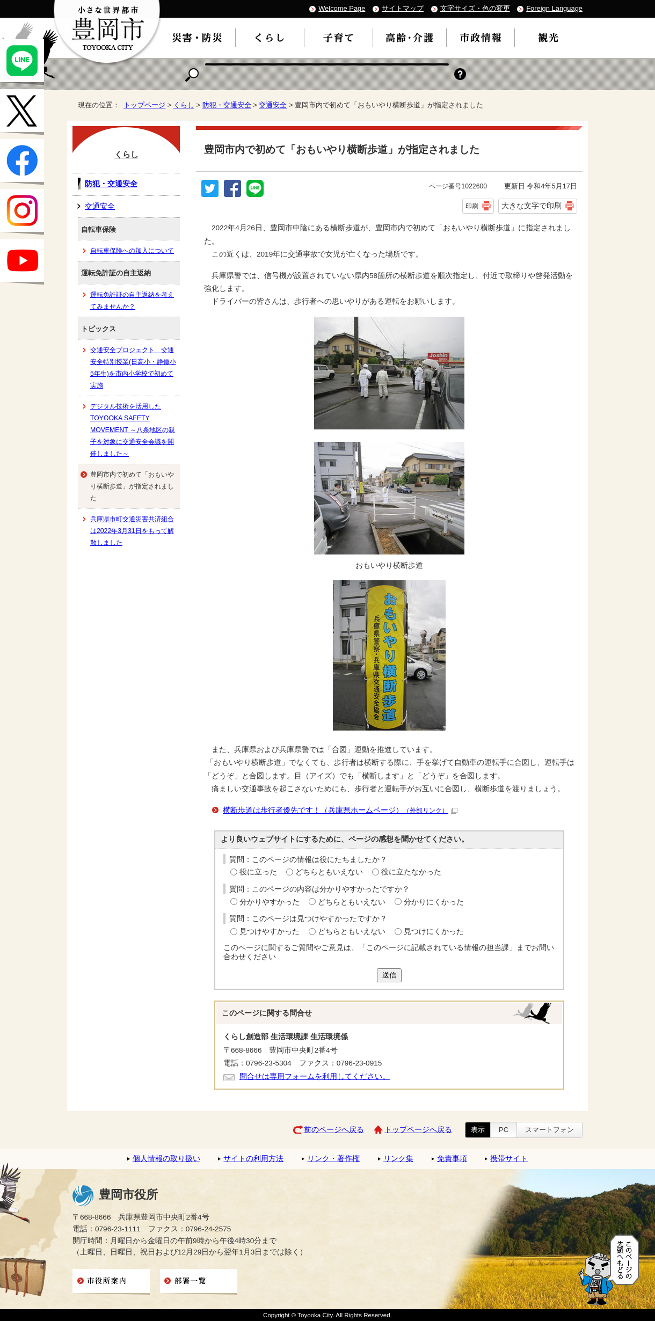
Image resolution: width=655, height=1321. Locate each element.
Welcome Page (341, 8)
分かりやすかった (269, 902)
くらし (183, 105)
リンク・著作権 (333, 1159)
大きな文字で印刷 (531, 205)
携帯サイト (509, 1159)
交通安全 (273, 105)
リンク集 (398, 1159)
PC (503, 1130)
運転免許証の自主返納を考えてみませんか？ (132, 300)
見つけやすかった (269, 932)
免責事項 (452, 1159)
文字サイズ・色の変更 (475, 8)
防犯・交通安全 (226, 105)
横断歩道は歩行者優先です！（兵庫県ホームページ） (340, 810)
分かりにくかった (434, 902)
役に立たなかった (411, 872)
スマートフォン (549, 1130)
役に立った (258, 872)
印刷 (471, 206)
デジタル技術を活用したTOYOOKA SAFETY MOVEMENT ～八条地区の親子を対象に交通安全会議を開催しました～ (132, 430)
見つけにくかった (434, 932)
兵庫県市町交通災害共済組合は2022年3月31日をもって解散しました (132, 530)
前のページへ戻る (334, 1130)
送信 (389, 975)
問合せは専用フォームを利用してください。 (314, 1076)
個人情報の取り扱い (166, 1159)
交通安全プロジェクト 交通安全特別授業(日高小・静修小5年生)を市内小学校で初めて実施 (133, 367)
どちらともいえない (329, 872)
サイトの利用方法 (253, 1159)
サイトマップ (403, 8)
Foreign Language (554, 8)
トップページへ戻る (418, 1130)
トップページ (144, 105)
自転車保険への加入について (132, 250)
